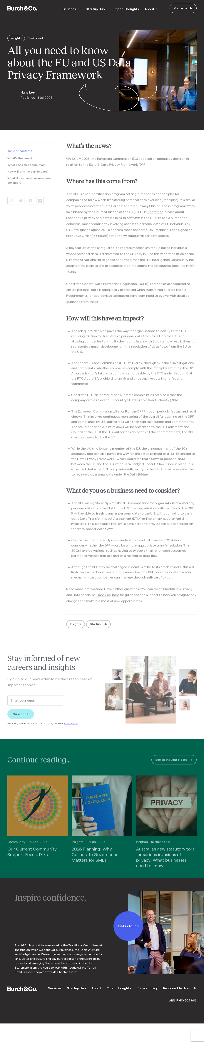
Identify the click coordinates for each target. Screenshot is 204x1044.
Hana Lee (104, 598)
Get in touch (183, 8)
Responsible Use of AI (180, 988)
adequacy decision (171, 162)
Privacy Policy (71, 727)
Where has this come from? (27, 168)
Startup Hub (95, 9)
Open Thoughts (127, 9)
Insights (75, 627)
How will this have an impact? (28, 175)
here (115, 598)
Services (69, 9)
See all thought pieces (174, 764)
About (149, 9)
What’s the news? (19, 162)
